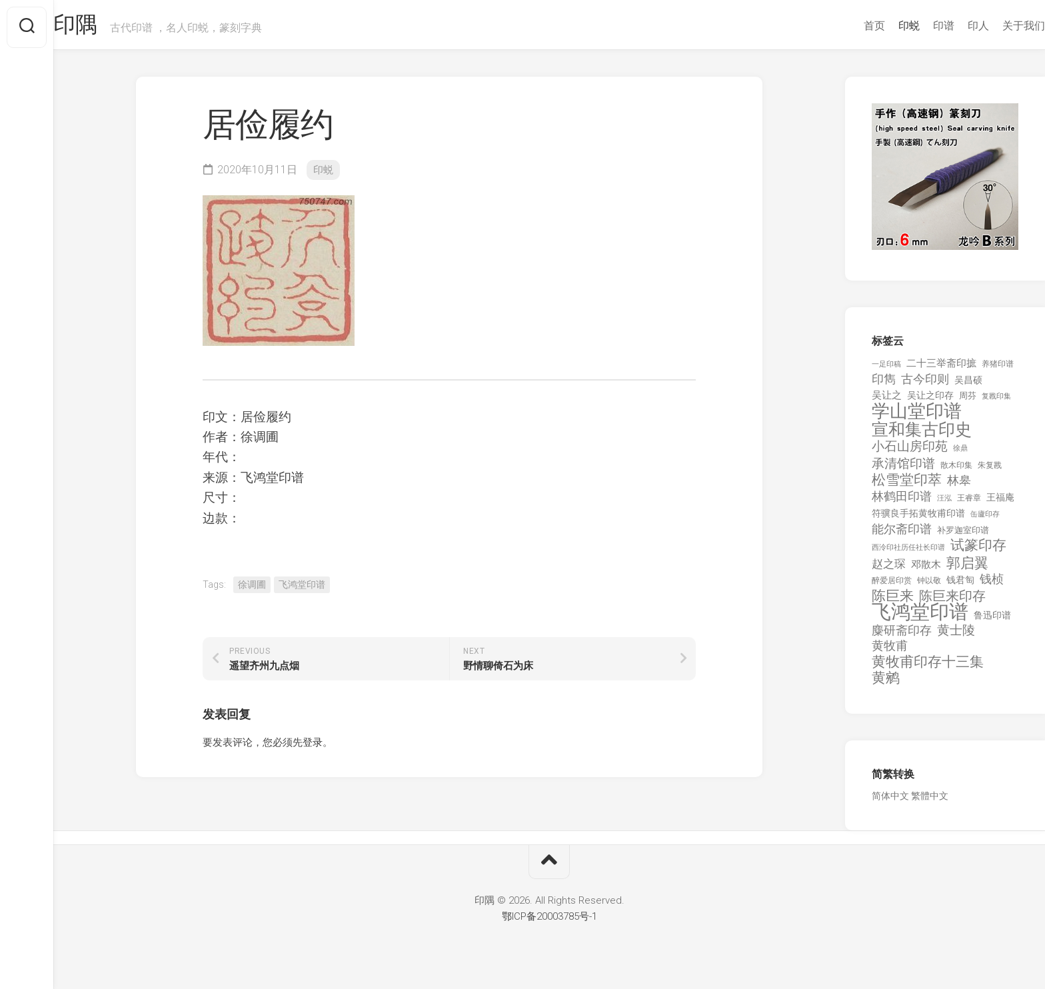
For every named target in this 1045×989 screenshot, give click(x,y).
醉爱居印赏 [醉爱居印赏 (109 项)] (892, 585)
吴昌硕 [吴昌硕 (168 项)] (968, 385)
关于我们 (997, 25)
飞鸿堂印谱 (302, 589)
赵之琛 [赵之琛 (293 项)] (889, 568)
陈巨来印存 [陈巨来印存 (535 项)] (952, 601)
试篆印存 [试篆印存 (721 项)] (978, 550)
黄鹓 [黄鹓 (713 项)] (886, 683)
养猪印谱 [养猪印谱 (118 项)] (998, 368)
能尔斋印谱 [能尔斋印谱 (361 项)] (902, 533)
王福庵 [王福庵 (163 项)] (1000, 501)
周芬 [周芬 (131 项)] (967, 400)
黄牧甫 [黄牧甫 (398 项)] (890, 651)
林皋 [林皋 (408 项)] (959, 486)
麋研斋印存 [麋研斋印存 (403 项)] (902, 635)
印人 (951, 25)
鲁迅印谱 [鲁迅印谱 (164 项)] (992, 620)
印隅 (103, 27)
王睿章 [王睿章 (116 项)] (969, 502)
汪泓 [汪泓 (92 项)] (944, 502)
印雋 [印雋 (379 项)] (884, 384)
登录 (313, 747)
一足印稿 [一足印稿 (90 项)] (886, 369)
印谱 (917, 25)
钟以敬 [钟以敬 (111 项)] (929, 585)
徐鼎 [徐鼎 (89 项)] (960, 453)
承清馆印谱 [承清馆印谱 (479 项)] (903, 468)
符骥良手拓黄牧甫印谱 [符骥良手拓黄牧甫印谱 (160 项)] (918, 518)
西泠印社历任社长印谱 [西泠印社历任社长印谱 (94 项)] (908, 552)
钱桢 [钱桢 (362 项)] (992, 584)
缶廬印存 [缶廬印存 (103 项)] (985, 519)
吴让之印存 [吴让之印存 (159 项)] (930, 400)
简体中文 (890, 801)
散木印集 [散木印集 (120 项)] (956, 470)
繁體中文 (929, 801)
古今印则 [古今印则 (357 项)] (925, 384)
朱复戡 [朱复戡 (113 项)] (990, 470)
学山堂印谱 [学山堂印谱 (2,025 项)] (917, 417)
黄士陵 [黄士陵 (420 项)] (956, 635)
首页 (847, 25)
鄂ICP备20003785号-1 (549, 921)
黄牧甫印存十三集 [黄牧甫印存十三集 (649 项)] (928, 666)
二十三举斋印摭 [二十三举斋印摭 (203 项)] (941, 368)
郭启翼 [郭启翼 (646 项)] (967, 568)
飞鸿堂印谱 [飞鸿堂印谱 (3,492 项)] (920, 617)
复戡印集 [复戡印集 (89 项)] (996, 401)
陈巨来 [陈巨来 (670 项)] (893, 600)
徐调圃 (252, 589)
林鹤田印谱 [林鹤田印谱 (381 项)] (902, 501)
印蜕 (882, 25)
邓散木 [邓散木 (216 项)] (926, 569)
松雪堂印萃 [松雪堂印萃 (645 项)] (907, 485)
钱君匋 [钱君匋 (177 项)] (960, 585)
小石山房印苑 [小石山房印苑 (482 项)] (910, 452)
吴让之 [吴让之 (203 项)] (887, 400)
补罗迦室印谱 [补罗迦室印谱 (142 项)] (963, 535)
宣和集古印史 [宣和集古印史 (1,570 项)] (922, 434)
